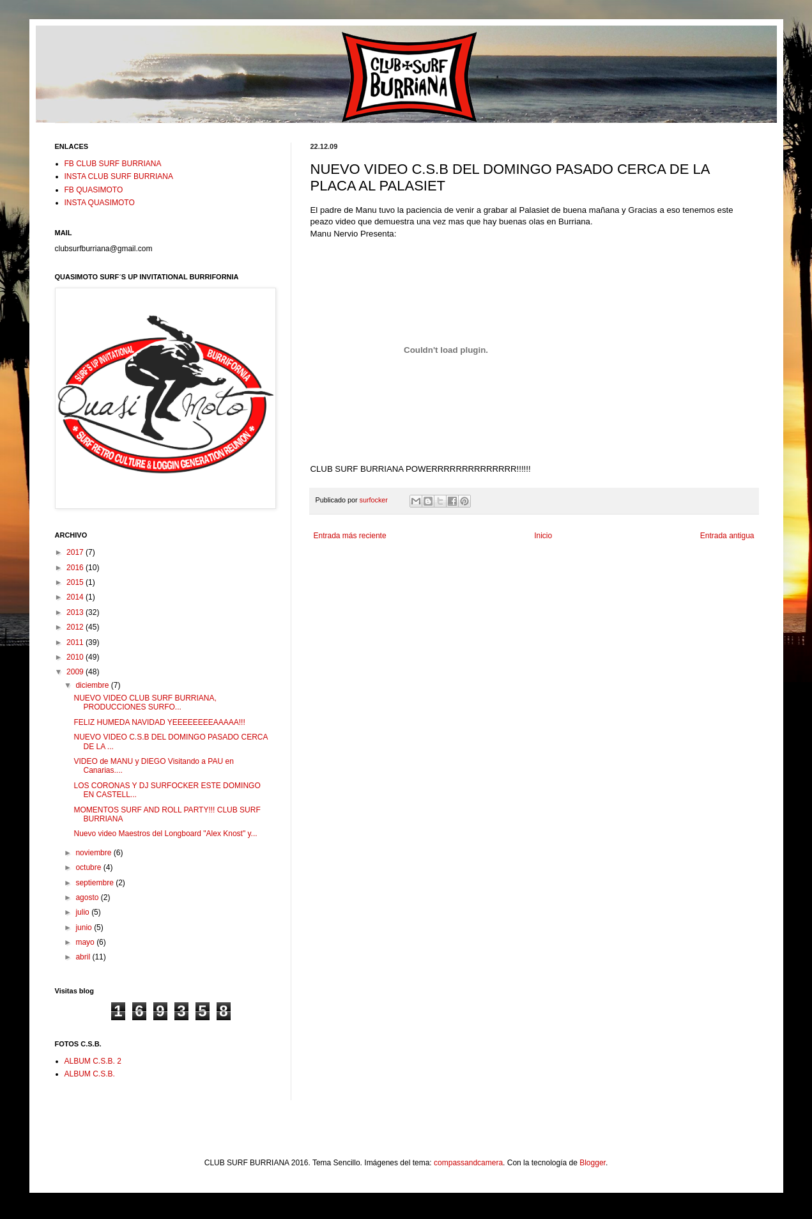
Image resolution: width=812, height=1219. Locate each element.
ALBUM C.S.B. (90, 1073)
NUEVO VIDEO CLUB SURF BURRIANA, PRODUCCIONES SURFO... (144, 702)
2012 (76, 627)
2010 (76, 657)
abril (83, 956)
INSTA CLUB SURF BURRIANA (119, 176)
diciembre (93, 685)
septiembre (95, 882)
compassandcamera (468, 1162)
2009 (76, 671)
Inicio (543, 535)
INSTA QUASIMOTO (100, 202)
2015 (76, 582)
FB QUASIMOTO (94, 189)
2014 (76, 597)
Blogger (592, 1162)
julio (83, 912)
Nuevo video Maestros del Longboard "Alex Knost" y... (165, 833)
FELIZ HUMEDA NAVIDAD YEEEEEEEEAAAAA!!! (159, 722)
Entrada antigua (727, 535)
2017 (76, 552)
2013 (76, 612)
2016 (76, 567)
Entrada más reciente (350, 535)
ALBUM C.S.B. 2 (93, 1061)
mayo (85, 942)
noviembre (94, 852)
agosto (87, 897)
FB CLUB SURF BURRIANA (113, 163)
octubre (89, 867)
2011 (76, 642)
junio (84, 927)
